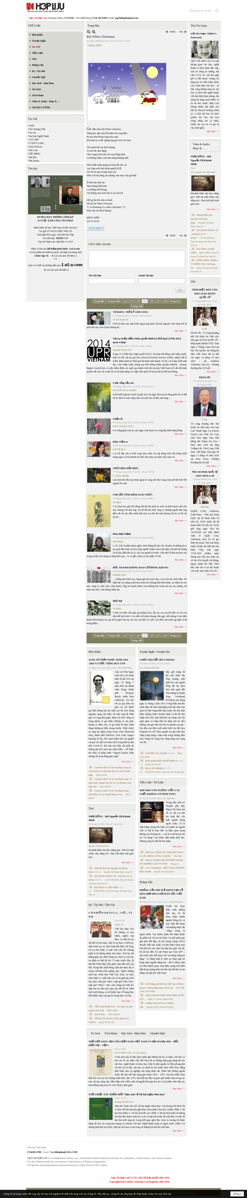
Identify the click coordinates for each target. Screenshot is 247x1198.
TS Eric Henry (140, 1052)
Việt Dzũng (33, 160)
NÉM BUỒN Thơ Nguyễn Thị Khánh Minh (201, 219)
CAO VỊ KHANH (112, 880)
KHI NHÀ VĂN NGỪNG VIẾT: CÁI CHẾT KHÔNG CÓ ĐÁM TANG (159, 792)
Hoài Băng (118, 541)
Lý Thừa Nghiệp (121, 475)
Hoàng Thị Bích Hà (106, 1022)
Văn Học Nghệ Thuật (38, 136)
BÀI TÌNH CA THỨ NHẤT (106, 887)
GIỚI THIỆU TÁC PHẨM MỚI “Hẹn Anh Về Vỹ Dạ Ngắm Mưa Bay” (127, 1094)
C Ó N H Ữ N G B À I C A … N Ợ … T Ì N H (110, 914)
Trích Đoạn (110, 1033)
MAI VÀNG (99, 1014)
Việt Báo (32, 157)
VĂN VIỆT (33, 139)
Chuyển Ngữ (157, 1033)
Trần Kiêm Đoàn (176, 902)
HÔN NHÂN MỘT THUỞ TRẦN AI (161, 761)
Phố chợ (117, 600)
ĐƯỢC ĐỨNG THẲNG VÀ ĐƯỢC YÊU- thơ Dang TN (204, 264)
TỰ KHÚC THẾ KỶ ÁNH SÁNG (130, 311)
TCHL (205, 328)
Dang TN (128, 872)
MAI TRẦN (150, 991)
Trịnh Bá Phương (166, 1007)
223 (131, 301)
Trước (172, 31)
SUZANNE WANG (153, 772)
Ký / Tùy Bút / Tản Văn (102, 904)
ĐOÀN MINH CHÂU (123, 426)
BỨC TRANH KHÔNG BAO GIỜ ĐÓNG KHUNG (141, 567)
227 (158, 301)
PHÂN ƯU (205, 377)
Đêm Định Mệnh (122, 533)
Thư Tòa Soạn (199, 25)
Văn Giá (32, 132)
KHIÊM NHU (119, 575)
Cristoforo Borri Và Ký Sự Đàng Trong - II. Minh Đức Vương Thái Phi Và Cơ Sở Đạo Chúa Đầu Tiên (110, 783)
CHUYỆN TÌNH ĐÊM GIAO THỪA (133, 494)
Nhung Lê (174, 864)
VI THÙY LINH (36, 143)
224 (138, 301)
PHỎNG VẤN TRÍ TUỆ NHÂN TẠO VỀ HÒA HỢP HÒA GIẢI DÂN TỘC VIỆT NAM (161, 894)
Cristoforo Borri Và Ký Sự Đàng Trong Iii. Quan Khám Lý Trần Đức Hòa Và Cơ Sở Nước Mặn (110, 771)
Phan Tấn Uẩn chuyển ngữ (173, 772)
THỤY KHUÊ (101, 775)
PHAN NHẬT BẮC (151, 668)
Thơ (91, 808)
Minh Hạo (171, 798)
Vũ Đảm (117, 502)
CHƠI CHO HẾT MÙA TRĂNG (157, 659)
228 (164, 301)
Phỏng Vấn (146, 882)
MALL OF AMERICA (155, 768)
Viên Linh (32, 150)
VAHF (31, 125)
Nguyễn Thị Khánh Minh (99, 846)
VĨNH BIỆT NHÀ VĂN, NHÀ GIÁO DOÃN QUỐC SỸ (205, 293)
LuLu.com (74, 248)
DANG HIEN (95, 228)
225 (145, 301)
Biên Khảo (95, 651)
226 (151, 301)
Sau (181, 31)
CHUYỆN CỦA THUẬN (156, 753)
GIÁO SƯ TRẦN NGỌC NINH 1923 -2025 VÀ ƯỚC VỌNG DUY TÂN (108, 661)
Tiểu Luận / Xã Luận (151, 782)
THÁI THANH (114, 1014)
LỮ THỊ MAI (119, 449)
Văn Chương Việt (36, 129)
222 (125, 301)
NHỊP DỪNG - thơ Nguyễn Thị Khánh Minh (109, 818)
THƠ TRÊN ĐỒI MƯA (125, 468)
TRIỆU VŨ (119, 925)
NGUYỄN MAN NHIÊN (125, 390)
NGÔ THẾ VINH (125, 668)
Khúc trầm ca (120, 441)
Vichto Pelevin (35, 146)
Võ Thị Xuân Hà (120, 319)
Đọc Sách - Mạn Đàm (133, 1033)
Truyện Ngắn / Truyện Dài (155, 651)
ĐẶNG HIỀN (95, 45)
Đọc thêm (179, 331)
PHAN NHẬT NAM (165, 999)
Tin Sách (95, 1033)
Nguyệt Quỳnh (152, 1007)
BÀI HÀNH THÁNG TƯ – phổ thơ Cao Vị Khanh (205, 234)
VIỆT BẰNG (34, 153)
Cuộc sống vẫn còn (123, 382)
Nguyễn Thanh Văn (122, 350)
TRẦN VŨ (151, 999)
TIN (193, 281)
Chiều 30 (118, 418)
